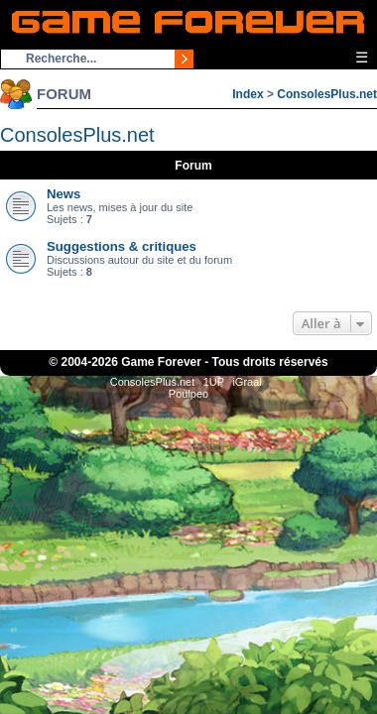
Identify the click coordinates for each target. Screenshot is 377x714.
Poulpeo (188, 394)
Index (247, 94)
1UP (213, 382)
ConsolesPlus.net (327, 94)
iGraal (246, 382)
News (63, 193)
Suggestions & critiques (121, 246)
